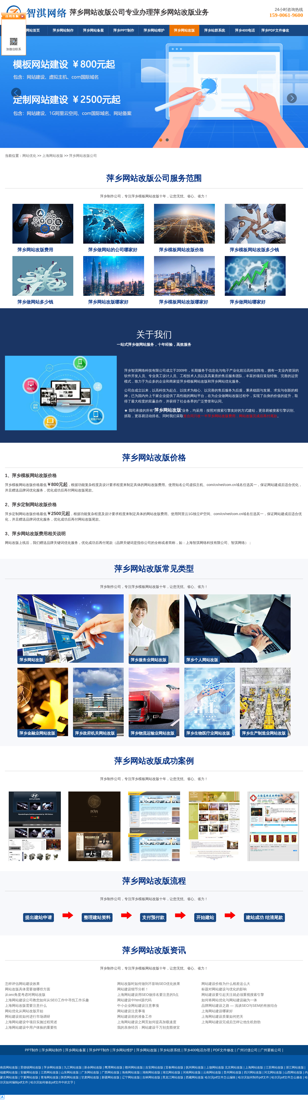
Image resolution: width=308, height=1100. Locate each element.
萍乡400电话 (245, 30)
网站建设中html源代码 (134, 1000)
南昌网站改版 (9, 1067)
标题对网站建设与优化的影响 (224, 989)
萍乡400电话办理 (197, 1050)
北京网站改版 (234, 1067)
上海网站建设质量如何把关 (222, 1016)
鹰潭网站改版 (113, 1067)
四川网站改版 (253, 1072)
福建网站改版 (9, 1072)
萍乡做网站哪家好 (248, 302)
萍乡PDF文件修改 (275, 30)
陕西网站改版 (70, 1077)
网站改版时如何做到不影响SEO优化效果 (148, 984)
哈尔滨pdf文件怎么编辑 (220, 1077)
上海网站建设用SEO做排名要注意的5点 (148, 995)
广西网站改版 (110, 1072)
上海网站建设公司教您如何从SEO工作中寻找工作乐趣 (47, 1000)
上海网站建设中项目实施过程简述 (31, 1022)
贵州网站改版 (232, 1072)
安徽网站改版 (29, 1072)
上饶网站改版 (215, 1067)
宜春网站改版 (174, 1067)
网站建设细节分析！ (133, 989)
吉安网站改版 (154, 1067)
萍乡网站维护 (154, 30)
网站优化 (29, 156)
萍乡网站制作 (63, 30)
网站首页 (33, 30)
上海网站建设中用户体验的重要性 (31, 1027)
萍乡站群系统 (214, 30)
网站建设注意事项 (131, 1011)
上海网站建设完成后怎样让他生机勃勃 (231, 1022)
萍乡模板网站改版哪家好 (183, 302)
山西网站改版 (293, 1072)
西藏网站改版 (195, 1077)
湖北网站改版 (171, 1072)
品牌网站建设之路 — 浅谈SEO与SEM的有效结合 (239, 1006)
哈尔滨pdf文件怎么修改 (286, 1077)
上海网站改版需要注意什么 (26, 1006)
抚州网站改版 (195, 1067)
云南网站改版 (212, 1072)
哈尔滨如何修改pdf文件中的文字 (51, 1082)
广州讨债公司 (247, 1050)
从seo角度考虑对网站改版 (25, 995)
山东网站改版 (70, 1072)
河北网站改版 (273, 1072)
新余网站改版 (93, 1067)
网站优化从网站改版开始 (24, 1011)
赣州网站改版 (134, 1067)
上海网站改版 (52, 156)
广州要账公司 (270, 1050)
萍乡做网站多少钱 (35, 302)
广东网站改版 (90, 1072)
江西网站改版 (50, 1072)
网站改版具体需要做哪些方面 (27, 989)
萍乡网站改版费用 (35, 249)
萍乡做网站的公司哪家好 (112, 249)
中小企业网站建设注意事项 (138, 1006)
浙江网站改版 (295, 1067)
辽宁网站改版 (131, 1077)
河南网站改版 (192, 1072)
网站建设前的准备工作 (134, 1016)
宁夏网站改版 (29, 1077)
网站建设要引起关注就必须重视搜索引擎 (232, 995)
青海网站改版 (50, 1077)
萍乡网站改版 (184, 30)
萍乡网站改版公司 (83, 156)
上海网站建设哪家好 (217, 1011)
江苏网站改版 (274, 1067)
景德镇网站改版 (30, 1067)
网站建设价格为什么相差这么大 (225, 984)
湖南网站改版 (151, 1072)
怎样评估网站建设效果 (22, 984)
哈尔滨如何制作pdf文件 (253, 1077)
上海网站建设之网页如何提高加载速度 (146, 1022)
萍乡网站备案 (93, 30)
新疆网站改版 (110, 1077)
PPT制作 (31, 1050)
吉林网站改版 (151, 1077)
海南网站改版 (131, 1072)
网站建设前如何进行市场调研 (27, 1016)
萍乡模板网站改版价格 (181, 249)
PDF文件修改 (223, 1050)
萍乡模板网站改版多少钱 (254, 249)
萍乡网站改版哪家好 (108, 302)
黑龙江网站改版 (172, 1077)
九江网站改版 (73, 1067)
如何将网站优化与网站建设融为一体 (229, 1000)
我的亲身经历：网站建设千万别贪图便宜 (148, 1027)
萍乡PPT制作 (123, 30)
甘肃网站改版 (90, 1077)
